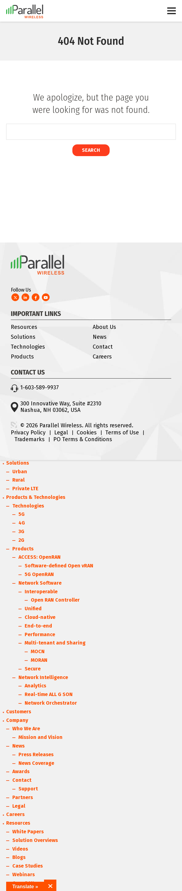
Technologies (28, 346)
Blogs (19, 857)
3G (21, 531)
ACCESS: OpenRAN (39, 557)
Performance (40, 634)
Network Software (40, 583)
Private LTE (25, 488)
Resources (24, 327)
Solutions (23, 337)
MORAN (39, 660)
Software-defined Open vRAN (59, 566)
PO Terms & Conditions (82, 439)
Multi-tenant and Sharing (55, 643)
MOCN (38, 651)
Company (17, 720)
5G (21, 514)
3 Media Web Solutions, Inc (14, 425)
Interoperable (41, 592)
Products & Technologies (35, 497)
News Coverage (36, 763)
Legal (61, 432)
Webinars (23, 874)
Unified (33, 608)
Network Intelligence (43, 677)
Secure (33, 669)
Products (22, 356)
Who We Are (26, 728)
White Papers (28, 832)
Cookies (87, 432)
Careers (102, 356)
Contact (103, 346)
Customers (18, 712)
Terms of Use (122, 432)
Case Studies (27, 866)
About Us (104, 327)
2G (21, 540)
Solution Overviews (35, 840)
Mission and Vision (40, 737)
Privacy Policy (28, 432)
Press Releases (36, 754)
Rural (18, 480)
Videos (20, 849)
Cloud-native (40, 617)
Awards (21, 771)
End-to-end (38, 626)
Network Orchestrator (51, 703)
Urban (19, 472)
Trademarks (29, 439)
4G (21, 523)
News (100, 337)
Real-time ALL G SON (49, 694)
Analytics (35, 686)
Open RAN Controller (55, 600)
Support (28, 789)
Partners (22, 797)
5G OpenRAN (39, 574)
